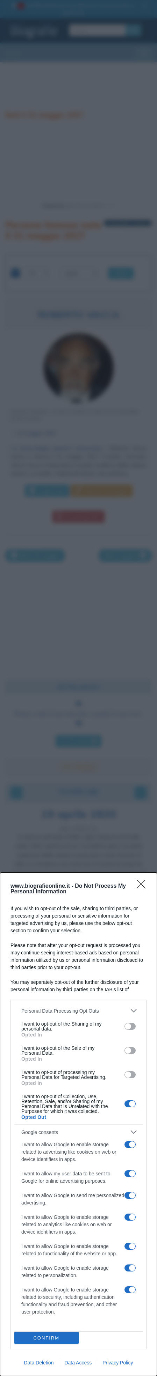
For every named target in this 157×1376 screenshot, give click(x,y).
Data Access (78, 1362)
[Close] (143, 886)
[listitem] (78, 1010)
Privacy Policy (117, 1362)
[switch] (130, 1026)
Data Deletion (39, 1362)
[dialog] (78, 1124)
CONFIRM (46, 1338)
